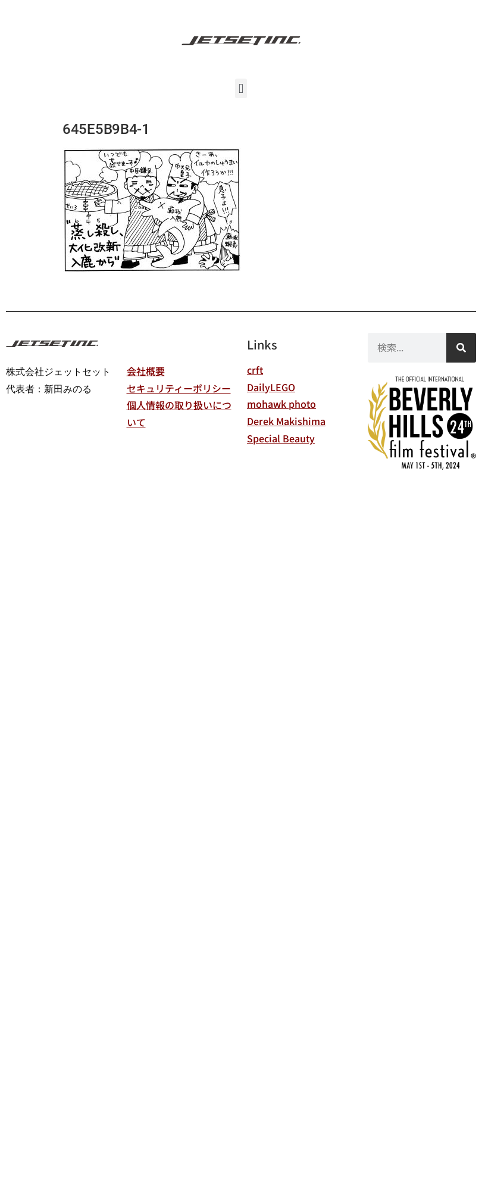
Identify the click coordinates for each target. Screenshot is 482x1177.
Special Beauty (281, 438)
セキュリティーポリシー (179, 388)
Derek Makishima (286, 421)
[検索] (461, 348)
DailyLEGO (271, 387)
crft (255, 370)
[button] (240, 88)
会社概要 (146, 371)
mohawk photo (281, 404)
